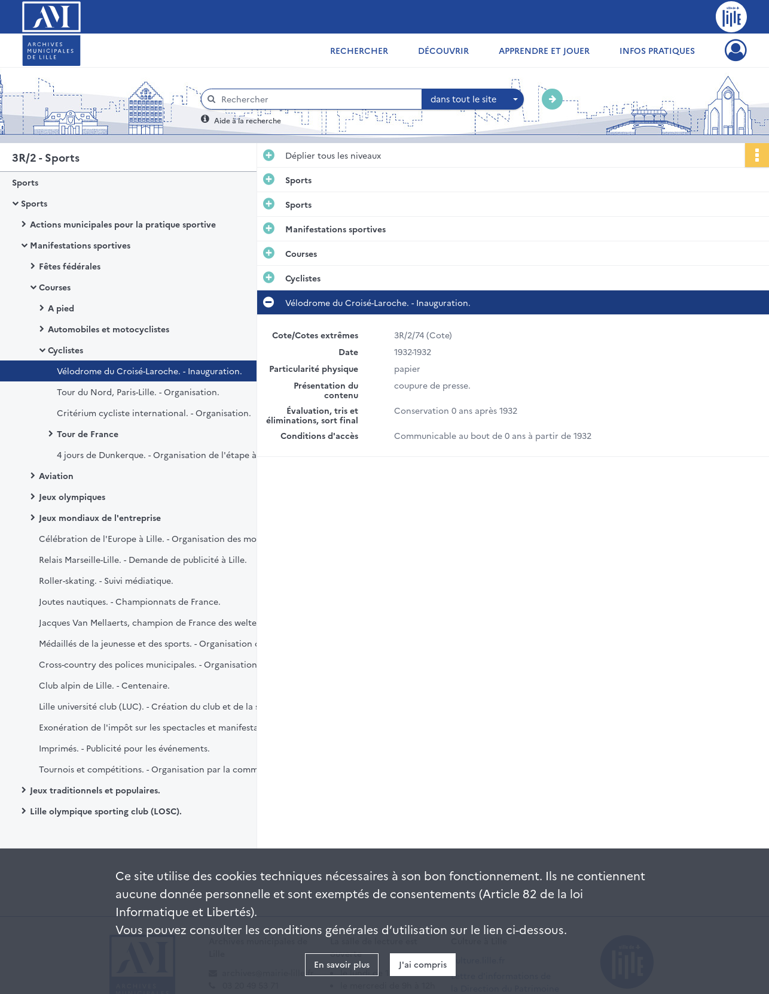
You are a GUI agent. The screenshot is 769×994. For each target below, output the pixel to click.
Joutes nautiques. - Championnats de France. (130, 601)
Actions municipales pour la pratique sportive (123, 224)
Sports (25, 182)
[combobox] (473, 99)
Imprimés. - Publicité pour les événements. (124, 748)
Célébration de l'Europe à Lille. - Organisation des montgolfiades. (158, 538)
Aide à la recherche (247, 120)
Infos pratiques (657, 50)
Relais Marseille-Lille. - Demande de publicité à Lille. (143, 559)
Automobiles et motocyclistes (108, 329)
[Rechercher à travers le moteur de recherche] (317, 99)
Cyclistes (65, 350)
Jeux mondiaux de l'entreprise (100, 517)
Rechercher (359, 50)
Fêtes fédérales (69, 266)
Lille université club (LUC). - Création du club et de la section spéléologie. (158, 706)
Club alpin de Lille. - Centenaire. (104, 685)
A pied (61, 308)
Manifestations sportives (80, 245)
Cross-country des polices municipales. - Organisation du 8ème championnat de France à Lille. (158, 664)
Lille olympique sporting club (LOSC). (106, 811)
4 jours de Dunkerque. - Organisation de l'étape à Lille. (167, 454)
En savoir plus (342, 964)
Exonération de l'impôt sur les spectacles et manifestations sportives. (158, 727)
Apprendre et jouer (544, 50)
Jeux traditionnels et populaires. (95, 790)
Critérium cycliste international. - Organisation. (154, 413)
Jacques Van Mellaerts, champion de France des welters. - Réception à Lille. (158, 622)
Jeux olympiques (72, 496)
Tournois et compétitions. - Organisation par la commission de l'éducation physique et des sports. (158, 769)
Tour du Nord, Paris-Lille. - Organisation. (138, 392)
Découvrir (443, 50)
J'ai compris (423, 964)
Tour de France (87, 434)
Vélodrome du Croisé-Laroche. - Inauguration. (149, 371)
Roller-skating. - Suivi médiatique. (106, 580)
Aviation (56, 475)
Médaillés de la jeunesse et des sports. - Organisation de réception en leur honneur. (158, 643)
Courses (55, 287)
